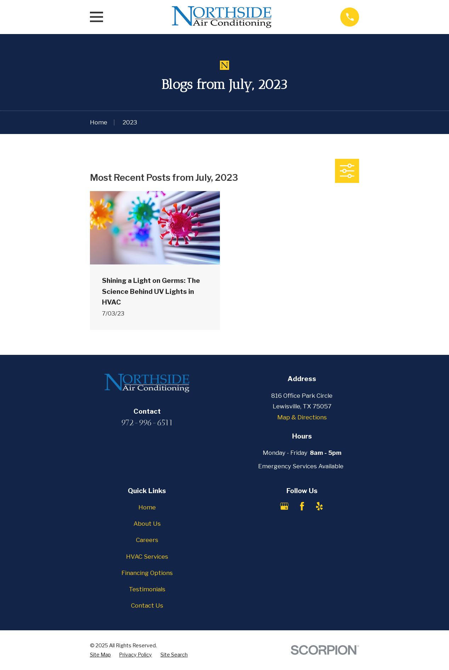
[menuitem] (100, 654)
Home (147, 507)
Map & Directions (302, 417)
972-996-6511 (147, 423)
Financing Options (147, 572)
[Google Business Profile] (284, 506)
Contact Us (147, 605)
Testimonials (147, 589)
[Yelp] (319, 506)
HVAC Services (147, 556)
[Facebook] (302, 506)
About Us (147, 523)
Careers (147, 539)
